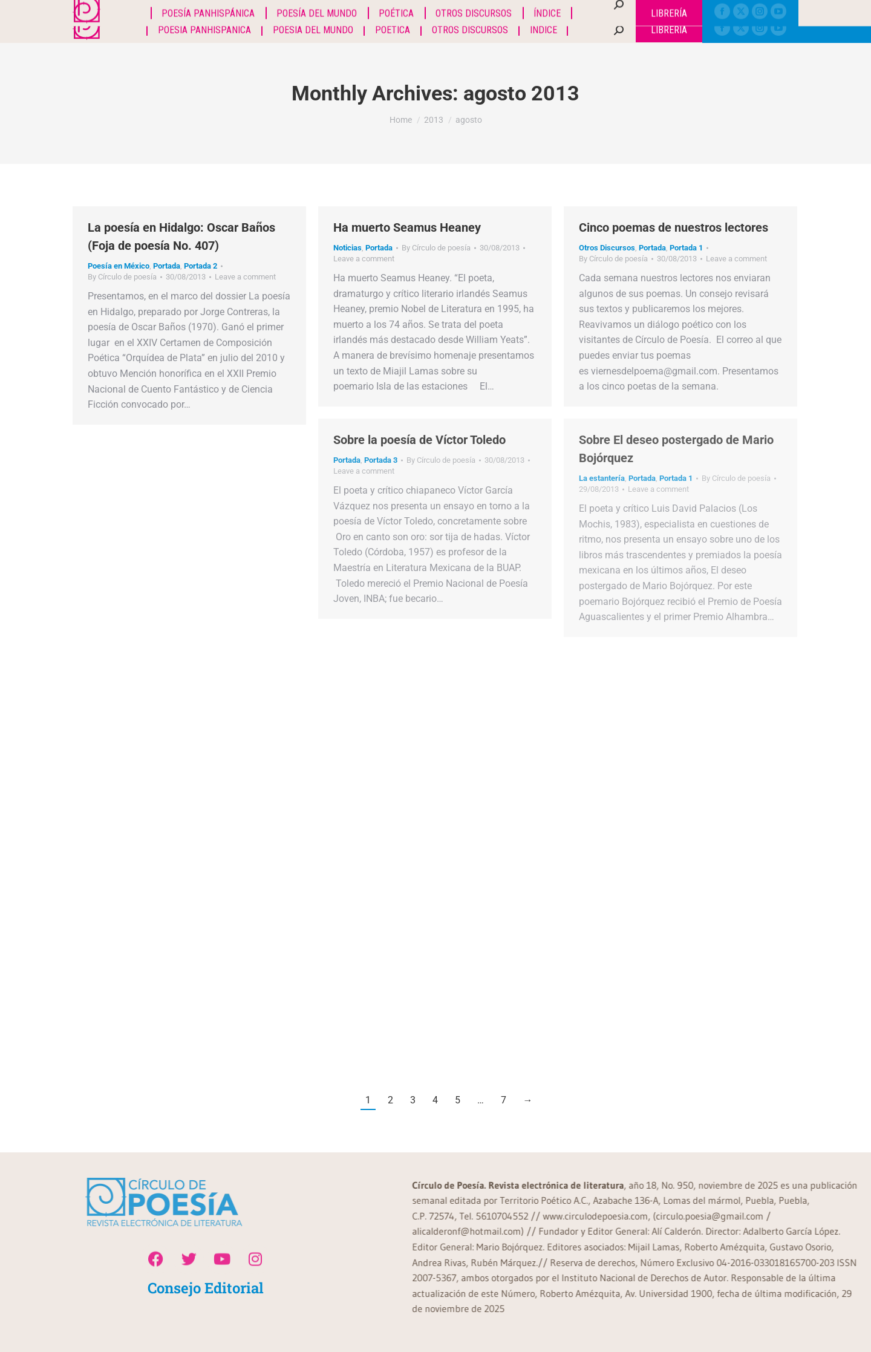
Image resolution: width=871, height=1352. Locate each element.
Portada (166, 265)
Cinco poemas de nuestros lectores (673, 227)
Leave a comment (245, 276)
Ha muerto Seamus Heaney (407, 227)
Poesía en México (118, 265)
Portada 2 (200, 265)
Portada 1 (686, 247)
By (122, 276)
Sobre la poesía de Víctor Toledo (419, 440)
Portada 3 (380, 460)
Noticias (347, 247)
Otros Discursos (607, 247)
